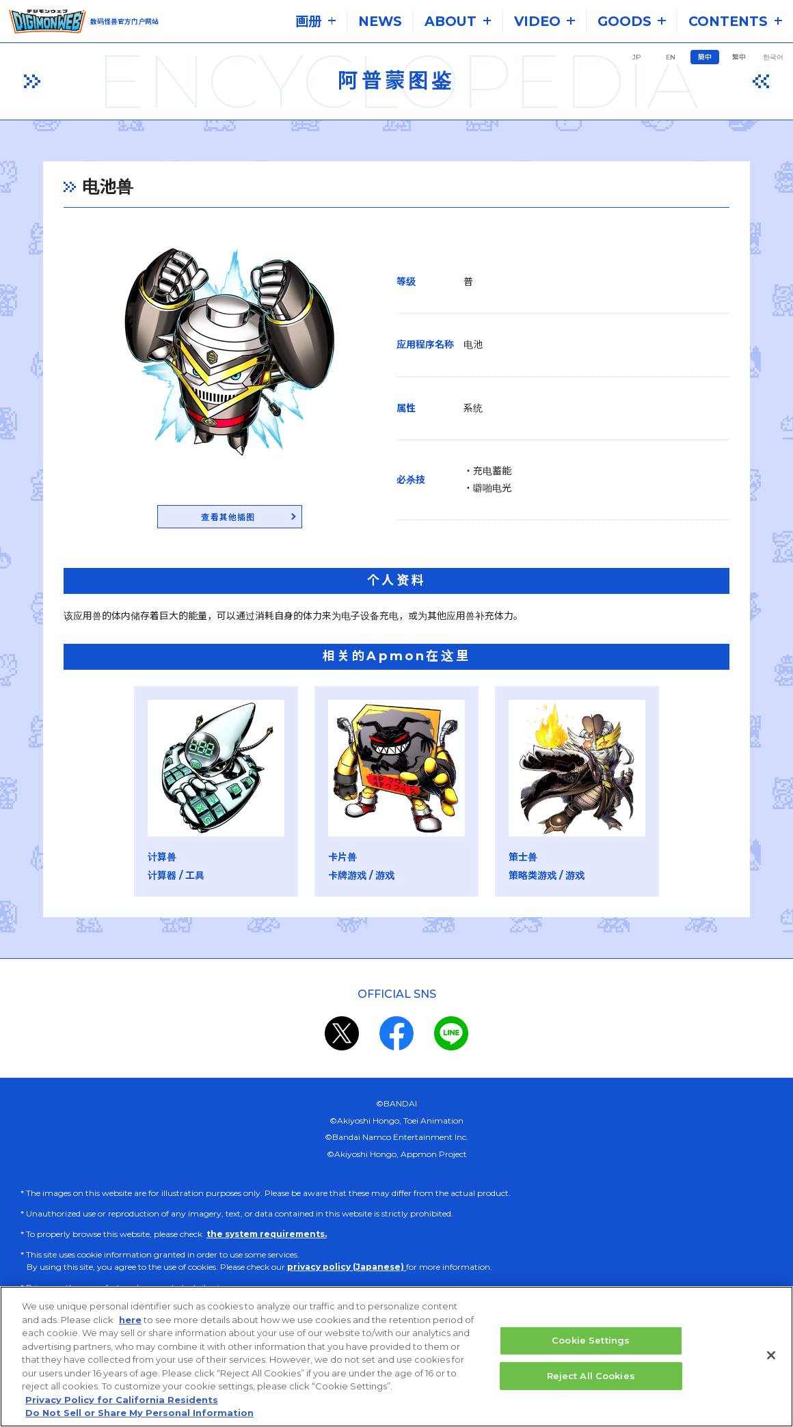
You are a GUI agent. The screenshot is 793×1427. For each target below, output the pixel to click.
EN (670, 57)
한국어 (773, 57)
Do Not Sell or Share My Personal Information (139, 1414)
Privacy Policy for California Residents (121, 1400)
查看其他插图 (217, 518)
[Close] (771, 1356)
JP (636, 57)
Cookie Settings (591, 1340)
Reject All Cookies (591, 1376)
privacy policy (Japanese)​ (346, 1269)
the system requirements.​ (266, 1236)
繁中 (739, 57)
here (130, 1320)
